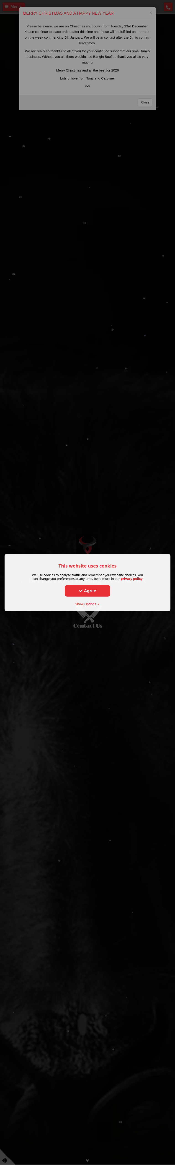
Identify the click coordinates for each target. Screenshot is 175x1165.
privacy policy (132, 578)
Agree (87, 590)
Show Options (87, 604)
